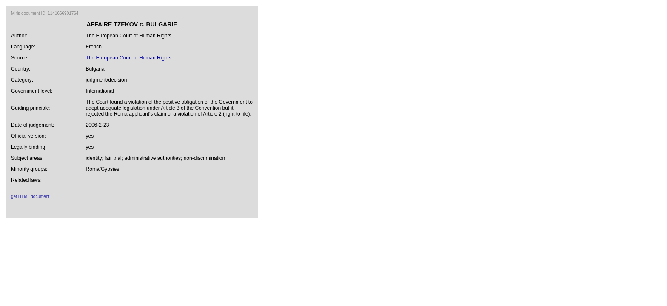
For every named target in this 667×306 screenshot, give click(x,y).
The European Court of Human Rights (128, 58)
